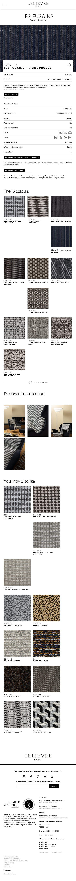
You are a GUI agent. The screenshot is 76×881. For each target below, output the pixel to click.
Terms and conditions (12, 858)
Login (6, 89)
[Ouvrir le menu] (8, 5)
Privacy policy (9, 863)
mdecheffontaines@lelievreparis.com (53, 818)
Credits (7, 865)
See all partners (10, 874)
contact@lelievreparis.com (49, 802)
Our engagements (11, 856)
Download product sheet (14, 170)
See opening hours (46, 835)
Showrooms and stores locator (50, 852)
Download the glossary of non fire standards (22, 157)
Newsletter (8, 867)
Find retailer (8, 98)
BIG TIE (68, 75)
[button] (14, 210)
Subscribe (54, 786)
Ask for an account (17, 89)
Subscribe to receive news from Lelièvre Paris (38, 782)
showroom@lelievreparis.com (50, 808)
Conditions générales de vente (15, 860)
